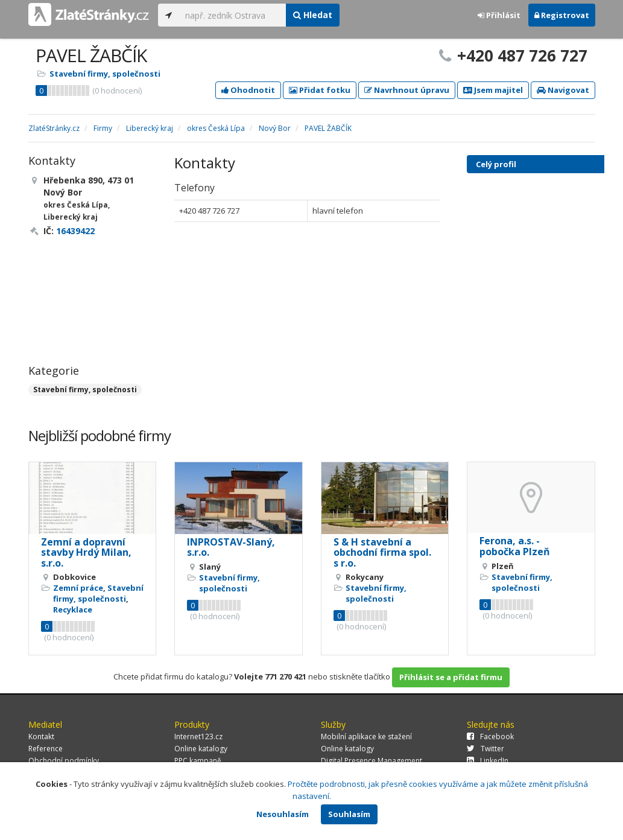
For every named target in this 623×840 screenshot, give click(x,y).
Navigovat (563, 89)
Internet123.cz (198, 736)
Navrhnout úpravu (406, 89)
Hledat (312, 15)
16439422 (75, 231)
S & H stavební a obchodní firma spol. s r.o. (382, 552)
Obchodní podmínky (63, 761)
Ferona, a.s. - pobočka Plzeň (514, 546)
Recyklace (72, 609)
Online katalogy (200, 748)
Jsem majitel (493, 89)
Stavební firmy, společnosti (104, 73)
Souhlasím (349, 814)
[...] (232, 15)
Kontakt (41, 736)
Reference (45, 748)
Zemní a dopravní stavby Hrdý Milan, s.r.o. (86, 552)
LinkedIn (487, 761)
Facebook (490, 736)
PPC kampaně (197, 761)
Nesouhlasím (282, 814)
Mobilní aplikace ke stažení (366, 736)
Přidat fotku (319, 89)
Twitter (485, 748)
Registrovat (561, 15)
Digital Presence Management (371, 761)
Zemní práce (78, 587)
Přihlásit (499, 15)
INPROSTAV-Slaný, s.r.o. (231, 547)
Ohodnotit (248, 89)
